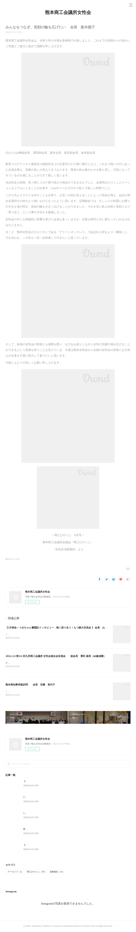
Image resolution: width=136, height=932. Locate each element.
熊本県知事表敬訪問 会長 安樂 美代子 (30, 685)
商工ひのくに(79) (12, 559)
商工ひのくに (36, 872)
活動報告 (56, 872)
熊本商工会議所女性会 (68, 12)
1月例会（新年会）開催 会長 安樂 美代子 (47, 813)
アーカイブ (14, 872)
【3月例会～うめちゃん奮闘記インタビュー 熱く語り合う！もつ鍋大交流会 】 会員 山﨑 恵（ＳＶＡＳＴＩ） (69, 627)
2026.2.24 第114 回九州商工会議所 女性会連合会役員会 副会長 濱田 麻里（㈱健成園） (55, 656)
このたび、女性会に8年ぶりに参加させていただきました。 (33, 634)
